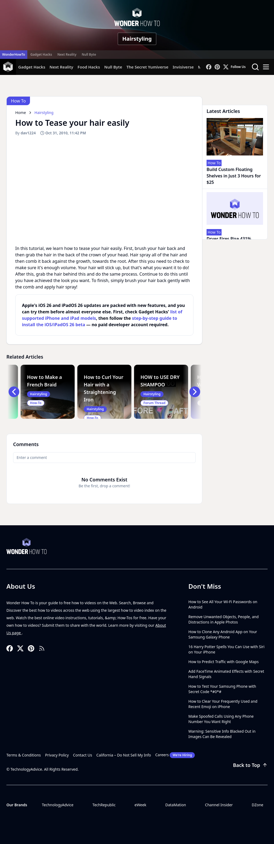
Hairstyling (137, 38)
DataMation (175, 804)
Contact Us (82, 755)
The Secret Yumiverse (147, 67)
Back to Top (250, 765)
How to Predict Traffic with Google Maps (223, 661)
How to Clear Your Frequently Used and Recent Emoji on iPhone (222, 704)
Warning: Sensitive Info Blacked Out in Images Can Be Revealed (222, 734)
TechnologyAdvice (57, 804)
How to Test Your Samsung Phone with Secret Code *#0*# (222, 689)
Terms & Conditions (23, 755)
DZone (257, 804)
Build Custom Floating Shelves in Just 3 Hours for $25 (234, 175)
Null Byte (89, 54)
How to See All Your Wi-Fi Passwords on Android (222, 604)
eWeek (140, 804)
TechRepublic (104, 804)
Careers (175, 755)
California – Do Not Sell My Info (123, 755)
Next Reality (66, 54)
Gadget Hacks (41, 54)
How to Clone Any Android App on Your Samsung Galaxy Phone (222, 634)
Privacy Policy (57, 755)
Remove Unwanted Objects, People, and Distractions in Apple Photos (223, 619)
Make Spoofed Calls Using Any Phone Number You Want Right (221, 719)
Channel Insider (219, 804)
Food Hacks (89, 67)
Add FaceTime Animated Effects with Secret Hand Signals (226, 674)
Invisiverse (183, 67)
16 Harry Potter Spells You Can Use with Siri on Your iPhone (226, 649)
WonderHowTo (13, 54)
